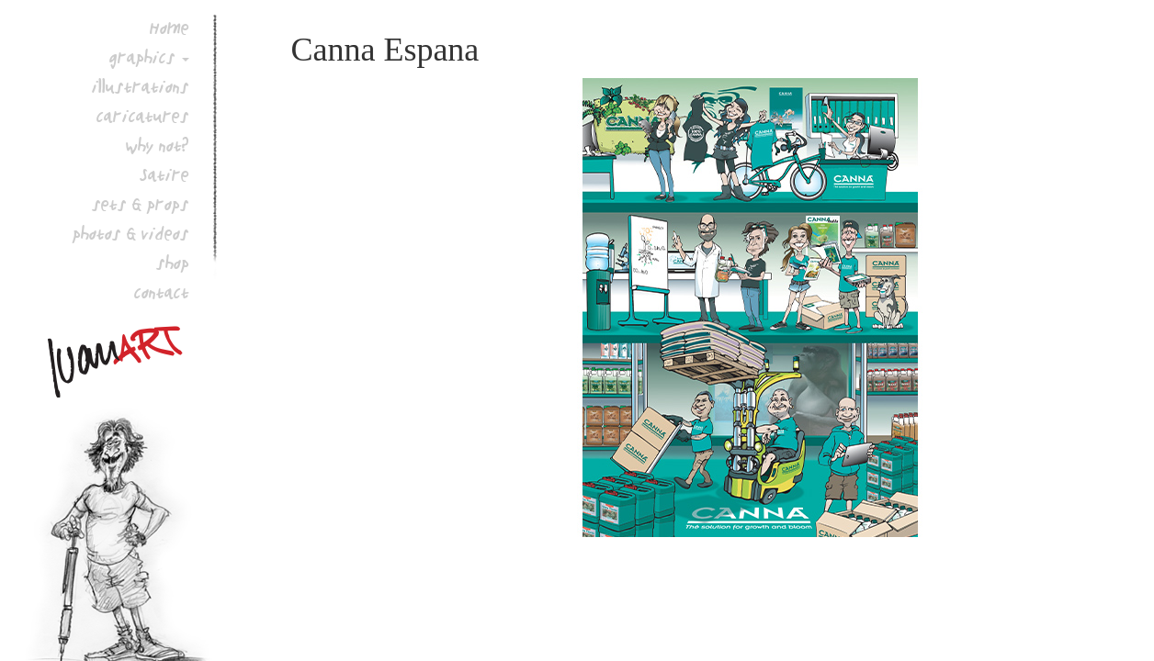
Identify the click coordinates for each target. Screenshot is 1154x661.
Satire (164, 174)
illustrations (140, 86)
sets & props (140, 204)
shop (172, 262)
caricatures (142, 116)
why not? (157, 145)
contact (161, 292)
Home (169, 27)
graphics (142, 57)
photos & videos (131, 233)
